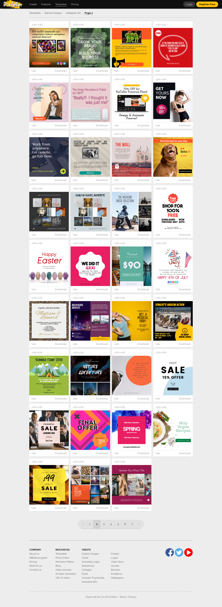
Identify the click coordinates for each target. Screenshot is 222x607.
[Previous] (82, 524)
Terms (123, 597)
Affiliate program (38, 557)
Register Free (207, 4)
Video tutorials (63, 569)
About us (34, 553)
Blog (58, 565)
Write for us (35, 565)
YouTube (188, 552)
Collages (87, 569)
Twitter (179, 552)
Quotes (115, 565)
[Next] (140, 524)
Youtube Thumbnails (93, 577)
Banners (115, 569)
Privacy (132, 597)
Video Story (117, 561)
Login (189, 4)
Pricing (33, 561)
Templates (61, 553)
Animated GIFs (89, 581)
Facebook (169, 552)
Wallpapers (117, 577)
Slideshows (88, 565)
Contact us (35, 569)
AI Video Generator (66, 573)
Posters (115, 553)
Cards (85, 557)
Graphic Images (90, 553)
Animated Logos (91, 561)
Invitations (116, 573)
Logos (114, 557)
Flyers (85, 573)
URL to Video (63, 577)
